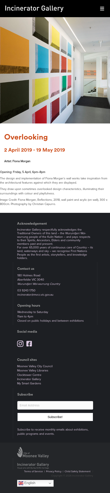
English (26, 483)
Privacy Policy (53, 471)
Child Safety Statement (78, 471)
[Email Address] (55, 405)
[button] (55, 417)
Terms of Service (33, 471)
